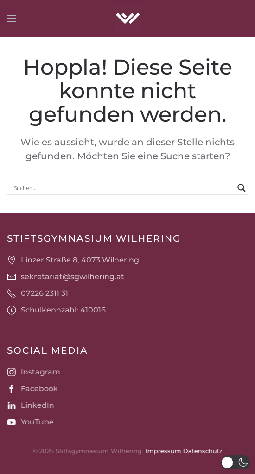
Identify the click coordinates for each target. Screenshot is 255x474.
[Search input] (123, 187)
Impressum (162, 451)
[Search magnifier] (241, 187)
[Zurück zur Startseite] (127, 18)
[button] (11, 18)
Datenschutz (202, 451)
